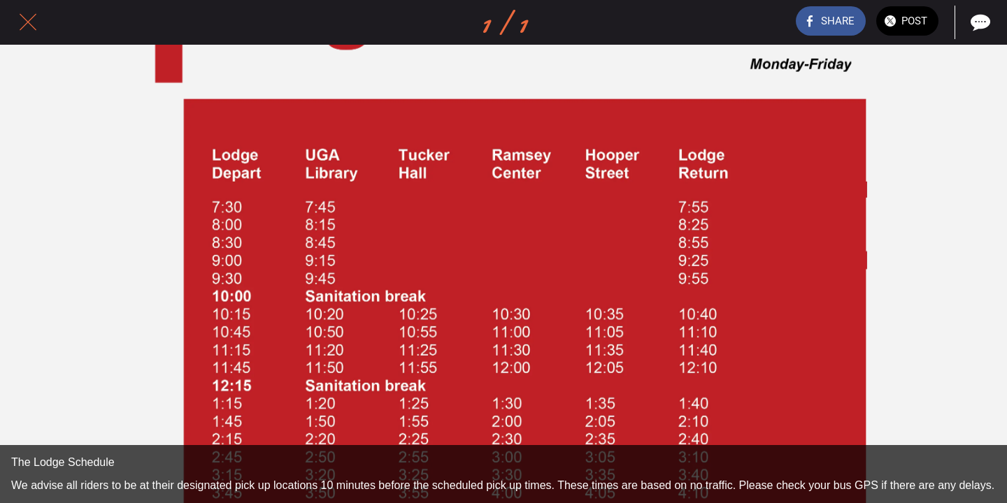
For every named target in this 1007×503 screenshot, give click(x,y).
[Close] (28, 22)
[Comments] (979, 22)
